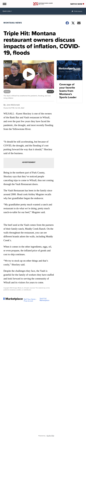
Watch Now (77, 4)
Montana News (12, 22)
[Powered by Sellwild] (50, 436)
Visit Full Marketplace (44, 299)
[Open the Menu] (4, 4)
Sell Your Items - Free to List (30, 300)
